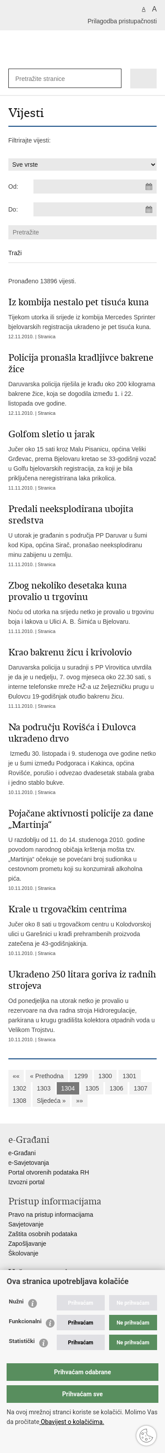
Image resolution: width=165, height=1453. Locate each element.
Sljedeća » (51, 1100)
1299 (81, 1076)
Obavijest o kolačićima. (71, 1421)
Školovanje (23, 1253)
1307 (140, 1088)
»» (79, 1100)
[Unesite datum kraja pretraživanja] (95, 209)
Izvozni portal (26, 1182)
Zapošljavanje (27, 1243)
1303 (44, 1088)
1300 (105, 1076)
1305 (92, 1088)
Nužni (16, 1301)
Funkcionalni (25, 1321)
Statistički (22, 1341)
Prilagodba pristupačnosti (122, 21)
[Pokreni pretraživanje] (112, 78)
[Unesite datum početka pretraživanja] (95, 186)
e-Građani (22, 1153)
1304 (68, 1088)
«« (16, 1076)
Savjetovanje (26, 1224)
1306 (116, 1088)
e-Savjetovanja (28, 1162)
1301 (129, 1076)
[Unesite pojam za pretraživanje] (44, 78)
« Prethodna (46, 1076)
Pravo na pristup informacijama (50, 1214)
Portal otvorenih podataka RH (48, 1172)
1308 (19, 1100)
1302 (19, 1088)
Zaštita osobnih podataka (42, 1233)
